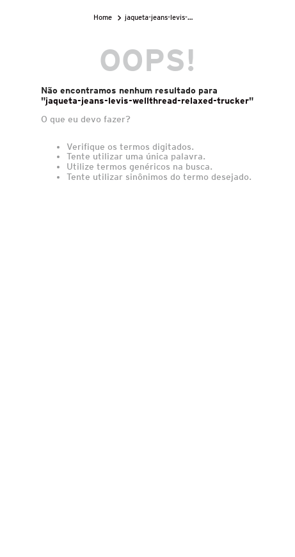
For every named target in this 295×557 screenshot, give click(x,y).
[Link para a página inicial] (104, 17)
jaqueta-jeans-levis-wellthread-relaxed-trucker (162, 17)
